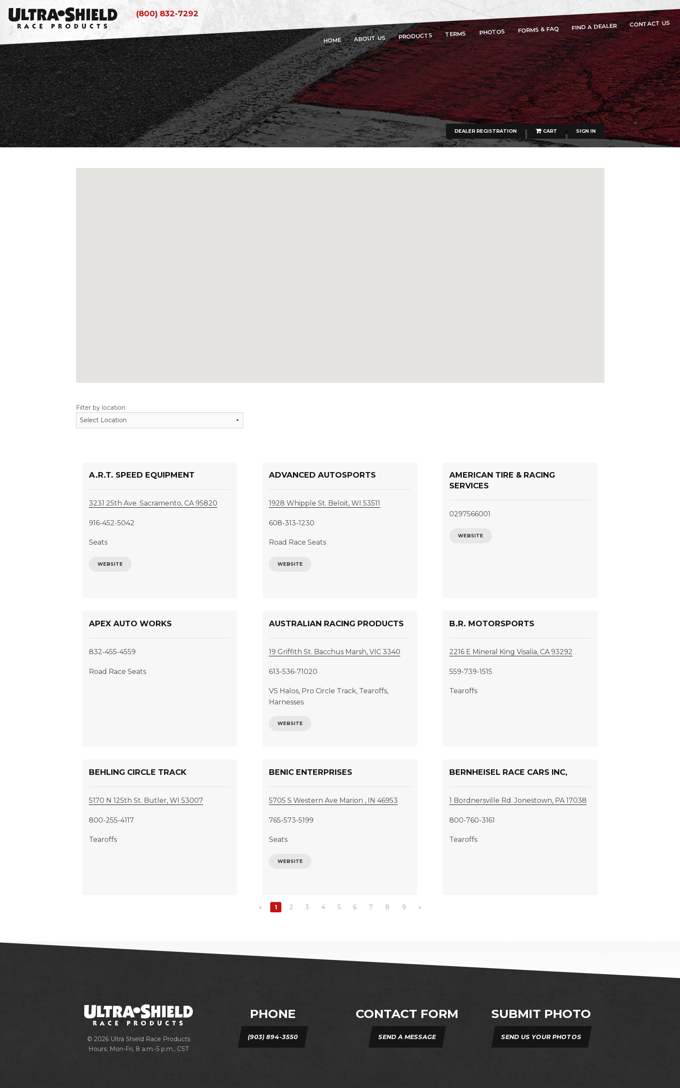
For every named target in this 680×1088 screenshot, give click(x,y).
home (332, 40)
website (110, 564)
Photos (492, 32)
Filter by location (100, 407)
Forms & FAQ (538, 29)
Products (416, 36)
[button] (425, 330)
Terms (456, 33)
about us (370, 38)
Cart (546, 131)
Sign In (586, 131)
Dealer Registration (485, 131)
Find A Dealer (594, 26)
